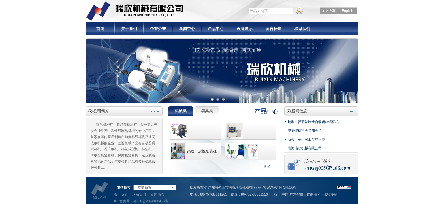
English (347, 11)
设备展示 (245, 28)
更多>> (269, 167)
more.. (155, 111)
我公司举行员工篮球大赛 (306, 139)
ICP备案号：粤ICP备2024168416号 (141, 201)
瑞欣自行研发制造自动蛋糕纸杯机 (313, 122)
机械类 (181, 111)
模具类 (207, 111)
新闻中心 (187, 28)
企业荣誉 (158, 28)
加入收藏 (329, 11)
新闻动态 (157, 194)
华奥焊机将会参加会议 (305, 131)
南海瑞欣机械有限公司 (305, 148)
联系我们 (302, 28)
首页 (100, 28)
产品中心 (216, 28)
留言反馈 (273, 28)
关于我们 (129, 28)
